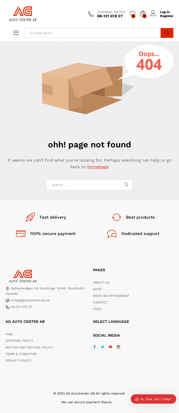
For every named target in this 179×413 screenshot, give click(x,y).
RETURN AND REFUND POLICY (29, 347)
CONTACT (100, 302)
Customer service (111, 12)
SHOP (97, 289)
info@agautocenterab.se (29, 300)
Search (167, 33)
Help (9, 334)
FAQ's (97, 309)
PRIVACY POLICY (18, 360)
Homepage (98, 166)
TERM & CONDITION (21, 354)
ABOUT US (101, 282)
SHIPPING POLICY (19, 340)
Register (166, 16)
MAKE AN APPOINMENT (111, 296)
